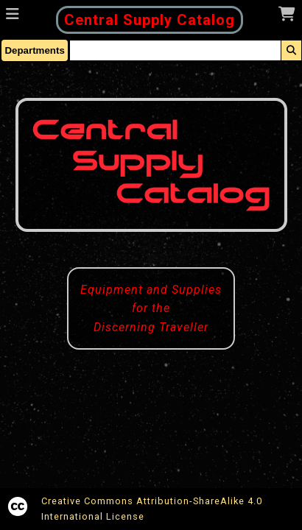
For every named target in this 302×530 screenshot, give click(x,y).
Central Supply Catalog (149, 20)
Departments (34, 50)
